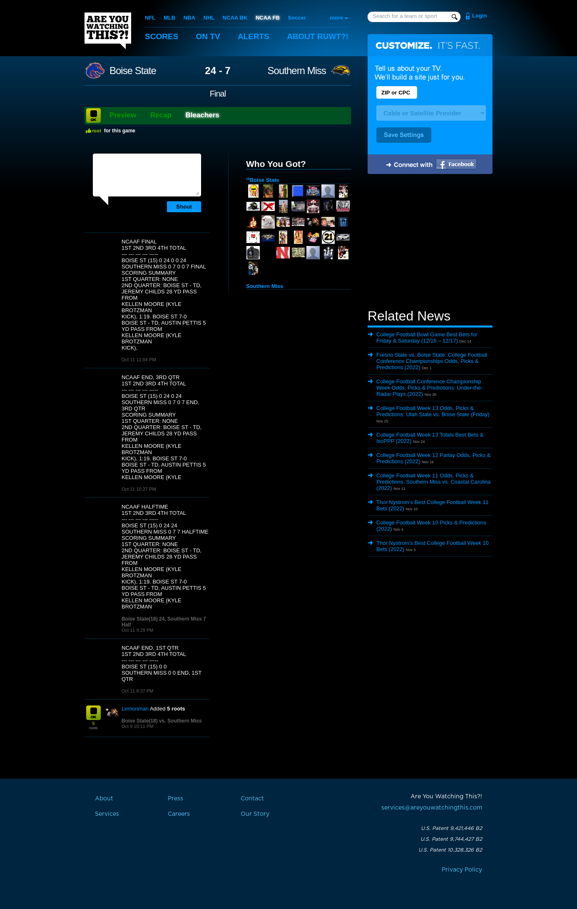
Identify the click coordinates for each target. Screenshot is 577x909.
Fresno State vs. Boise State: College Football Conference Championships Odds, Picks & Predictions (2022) (431, 361)
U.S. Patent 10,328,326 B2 (450, 849)
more (336, 18)
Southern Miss (297, 71)
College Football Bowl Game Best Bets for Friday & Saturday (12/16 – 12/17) (427, 337)
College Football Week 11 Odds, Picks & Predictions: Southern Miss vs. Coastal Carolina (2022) (433, 481)
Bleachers (202, 115)
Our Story (255, 814)
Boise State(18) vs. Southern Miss (162, 721)
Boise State (132, 71)
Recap (161, 115)
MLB (169, 18)
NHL (209, 18)
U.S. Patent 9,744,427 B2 (451, 839)
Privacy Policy (462, 870)
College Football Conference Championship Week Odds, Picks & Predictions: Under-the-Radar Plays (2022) (429, 387)
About (317, 36)
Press (175, 799)
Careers (179, 814)
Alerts (253, 36)
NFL (150, 18)
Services (107, 814)
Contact (252, 799)
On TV (208, 36)
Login (479, 15)
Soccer (297, 18)
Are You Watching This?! (108, 30)
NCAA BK (235, 18)
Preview (122, 115)
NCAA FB (268, 18)
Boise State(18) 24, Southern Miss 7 (164, 619)
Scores (161, 36)
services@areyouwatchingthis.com (431, 808)
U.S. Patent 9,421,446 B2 (451, 828)
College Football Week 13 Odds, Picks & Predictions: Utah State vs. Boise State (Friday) (433, 411)
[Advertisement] (430, 243)
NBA (189, 18)
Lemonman (135, 708)
